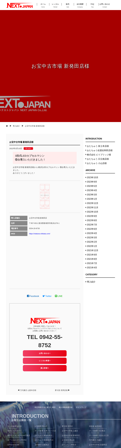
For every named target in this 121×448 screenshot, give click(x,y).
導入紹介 (28, 148)
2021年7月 (92, 263)
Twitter (47, 296)
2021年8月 (92, 259)
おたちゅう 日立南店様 (98, 159)
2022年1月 (92, 246)
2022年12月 (92, 203)
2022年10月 (92, 212)
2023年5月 (92, 186)
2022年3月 (92, 237)
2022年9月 (92, 216)
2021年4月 (92, 267)
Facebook (33, 296)
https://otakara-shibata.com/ (39, 234)
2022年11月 (92, 207)
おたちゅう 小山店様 (97, 163)
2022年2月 (92, 242)
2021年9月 (92, 255)
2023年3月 (92, 194)
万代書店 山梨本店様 (28, 390)
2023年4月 (92, 190)
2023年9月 (92, 182)
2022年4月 (92, 233)
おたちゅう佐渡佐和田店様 (100, 150)
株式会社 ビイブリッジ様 (99, 155)
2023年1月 (92, 199)
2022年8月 (92, 220)
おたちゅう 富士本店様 (98, 146)
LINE (58, 296)
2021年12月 (92, 250)
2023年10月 (92, 177)
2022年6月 (92, 229)
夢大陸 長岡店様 (61, 390)
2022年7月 (92, 225)
